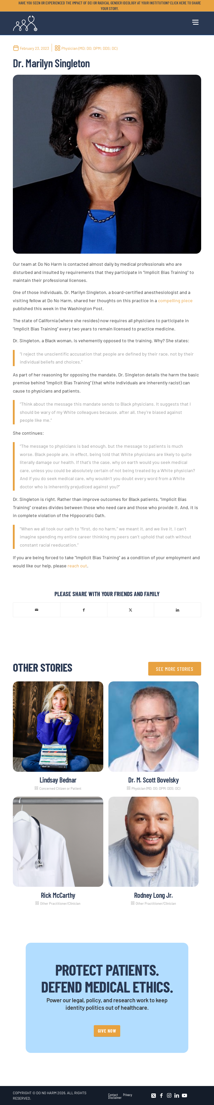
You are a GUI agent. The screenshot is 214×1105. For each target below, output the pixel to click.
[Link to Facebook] (161, 1095)
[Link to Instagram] (169, 1095)
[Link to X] (153, 1095)
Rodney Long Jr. (153, 895)
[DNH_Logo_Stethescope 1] (25, 23)
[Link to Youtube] (184, 1095)
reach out (77, 565)
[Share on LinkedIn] (177, 610)
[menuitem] (108, 6)
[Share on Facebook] (83, 610)
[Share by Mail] (36, 610)
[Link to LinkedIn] (177, 1095)
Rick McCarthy (58, 895)
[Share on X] (130, 610)
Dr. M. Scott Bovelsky (153, 779)
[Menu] (195, 21)
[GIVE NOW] (107, 1031)
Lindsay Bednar (58, 779)
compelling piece (175, 300)
